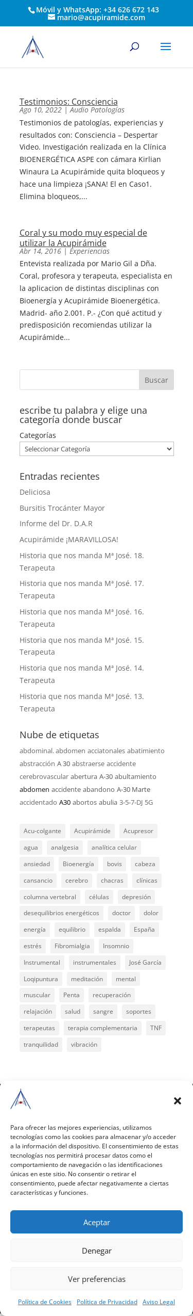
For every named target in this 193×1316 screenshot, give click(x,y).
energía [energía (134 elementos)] (35, 929)
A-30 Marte (133, 789)
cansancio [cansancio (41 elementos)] (38, 880)
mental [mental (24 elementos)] (126, 978)
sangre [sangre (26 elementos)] (103, 1011)
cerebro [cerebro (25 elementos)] (76, 880)
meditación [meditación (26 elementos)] (87, 978)
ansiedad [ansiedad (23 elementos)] (37, 863)
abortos (85, 802)
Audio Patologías (97, 110)
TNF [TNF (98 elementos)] (156, 1027)
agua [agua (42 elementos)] (31, 847)
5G (149, 802)
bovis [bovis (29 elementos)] (114, 863)
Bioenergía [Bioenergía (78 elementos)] (78, 863)
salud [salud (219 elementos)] (72, 1011)
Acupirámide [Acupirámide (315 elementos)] (92, 830)
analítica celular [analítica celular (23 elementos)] (114, 847)
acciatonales (106, 750)
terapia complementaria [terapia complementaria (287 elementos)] (102, 1027)
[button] (177, 1101)
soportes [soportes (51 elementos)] (138, 1011)
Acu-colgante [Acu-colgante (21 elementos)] (42, 830)
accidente (66, 789)
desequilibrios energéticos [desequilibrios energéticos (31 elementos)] (61, 912)
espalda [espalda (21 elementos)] (109, 929)
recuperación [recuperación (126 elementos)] (112, 994)
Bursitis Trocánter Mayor (62, 508)
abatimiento (146, 750)
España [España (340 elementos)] (144, 929)
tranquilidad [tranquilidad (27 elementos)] (41, 1044)
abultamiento (135, 776)
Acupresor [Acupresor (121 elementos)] (138, 830)
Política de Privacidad (107, 1301)
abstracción (37, 763)
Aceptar (96, 1222)
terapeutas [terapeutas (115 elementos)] (39, 1027)
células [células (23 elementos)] (99, 896)
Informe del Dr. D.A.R (56, 523)
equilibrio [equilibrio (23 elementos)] (72, 929)
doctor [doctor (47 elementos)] (121, 912)
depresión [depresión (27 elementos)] (136, 896)
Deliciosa (35, 492)
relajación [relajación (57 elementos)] (38, 1011)
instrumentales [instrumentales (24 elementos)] (94, 962)
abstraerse (88, 763)
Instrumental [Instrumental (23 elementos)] (42, 962)
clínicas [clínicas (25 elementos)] (146, 880)
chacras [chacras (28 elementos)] (112, 880)
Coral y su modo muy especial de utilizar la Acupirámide (83, 237)
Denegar (97, 1250)
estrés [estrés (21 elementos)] (33, 945)
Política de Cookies (45, 1301)
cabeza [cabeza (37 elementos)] (145, 863)
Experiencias (89, 251)
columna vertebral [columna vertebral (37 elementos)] (50, 896)
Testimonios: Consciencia (69, 101)
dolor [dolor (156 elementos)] (151, 912)
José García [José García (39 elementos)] (145, 962)
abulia (108, 802)
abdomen (34, 789)
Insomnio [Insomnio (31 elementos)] (116, 945)
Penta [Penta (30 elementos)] (71, 994)
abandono (99, 789)
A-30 (106, 776)
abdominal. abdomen (52, 750)
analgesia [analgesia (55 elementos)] (65, 847)
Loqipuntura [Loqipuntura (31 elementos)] (41, 978)
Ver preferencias (97, 1279)
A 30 (63, 763)
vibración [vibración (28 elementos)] (84, 1044)
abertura (84, 776)
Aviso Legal (159, 1301)
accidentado (38, 802)
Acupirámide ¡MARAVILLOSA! (69, 539)
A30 (65, 802)
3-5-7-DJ (131, 802)
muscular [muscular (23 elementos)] (37, 994)
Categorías (38, 435)
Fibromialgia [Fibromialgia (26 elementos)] (72, 945)
